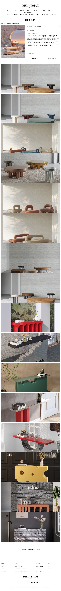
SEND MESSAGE (52, 58)
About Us (3, 563)
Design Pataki (3, 23)
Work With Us (18, 566)
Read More (29, 46)
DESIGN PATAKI (16, 587)
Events (43, 10)
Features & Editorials (20, 569)
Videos (38, 569)
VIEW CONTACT (35, 58)
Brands (15, 14)
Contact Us (3, 572)
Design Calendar (40, 572)
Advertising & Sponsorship (21, 572)
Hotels (37, 14)
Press (2, 569)
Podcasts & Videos (28, 12)
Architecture (35, 10)
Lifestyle (22, 10)
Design (8, 10)
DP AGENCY (21, 587)
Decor (15, 10)
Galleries (31, 14)
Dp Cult (8, 23)
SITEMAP (45, 587)
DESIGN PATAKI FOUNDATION (29, 587)
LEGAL (49, 587)
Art (28, 10)
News (49, 10)
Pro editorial (45, 14)
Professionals (23, 14)
